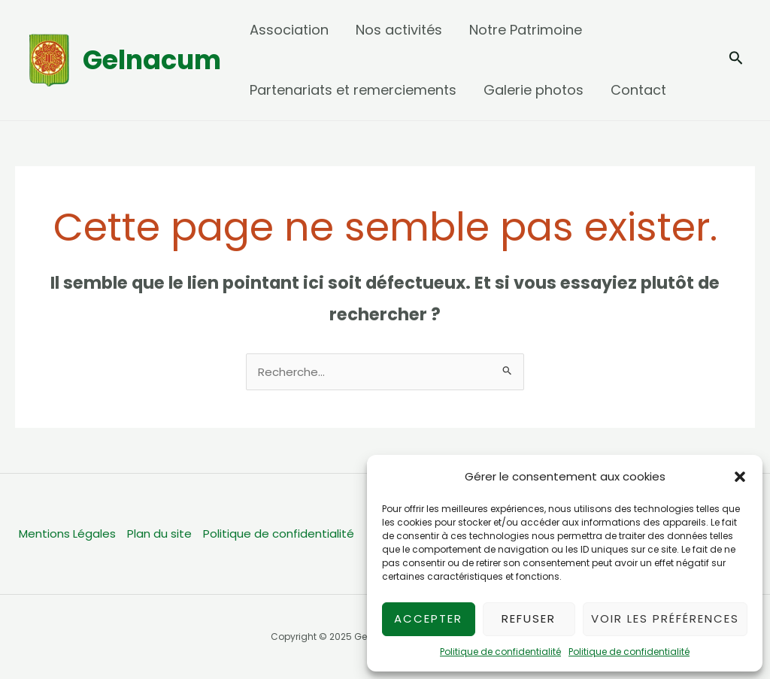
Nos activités (399, 29)
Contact (638, 89)
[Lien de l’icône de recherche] (736, 60)
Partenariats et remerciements (353, 89)
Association (289, 29)
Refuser (529, 618)
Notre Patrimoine (525, 29)
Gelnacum (152, 59)
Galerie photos (534, 89)
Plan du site (159, 533)
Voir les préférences (665, 618)
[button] (739, 476)
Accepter (428, 618)
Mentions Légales (67, 533)
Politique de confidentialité (500, 651)
